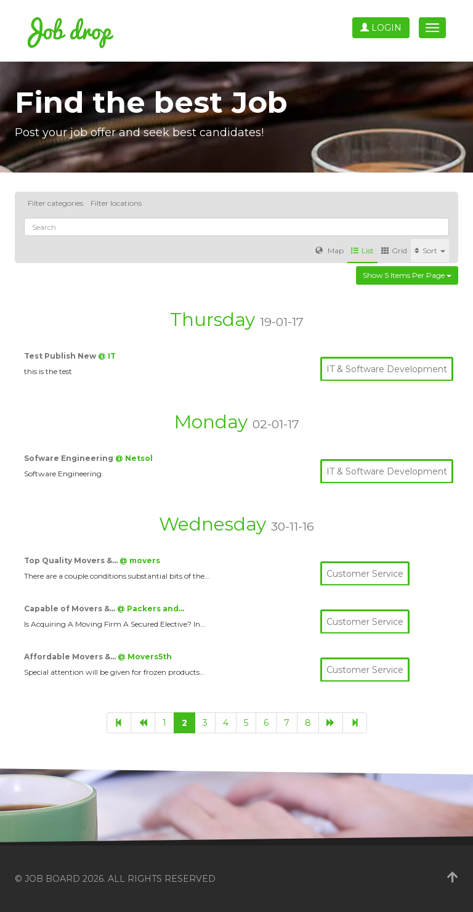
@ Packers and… (150, 608)
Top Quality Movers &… (71, 560)
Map (329, 250)
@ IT (107, 355)
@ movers (139, 560)
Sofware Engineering (69, 458)
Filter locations (116, 203)
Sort (429, 250)
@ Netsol (134, 458)
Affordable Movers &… (71, 656)
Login (381, 27)
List (362, 250)
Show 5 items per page (407, 275)
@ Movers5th (145, 656)
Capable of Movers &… (70, 608)
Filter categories (55, 203)
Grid (394, 250)
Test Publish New (61, 355)
